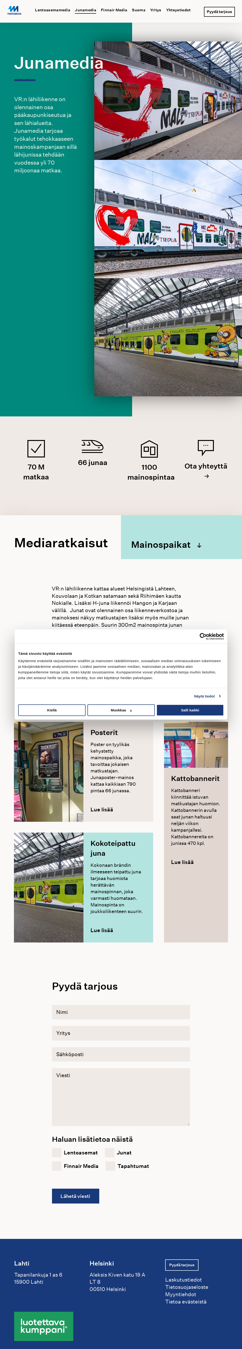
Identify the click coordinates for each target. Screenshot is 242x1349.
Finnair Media (114, 10)
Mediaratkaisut (61, 543)
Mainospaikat (162, 544)
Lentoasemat (81, 1153)
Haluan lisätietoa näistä (92, 1139)
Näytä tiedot (204, 696)
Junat (124, 1153)
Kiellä (51, 710)
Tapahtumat (133, 1166)
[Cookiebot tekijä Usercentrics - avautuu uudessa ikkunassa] (203, 636)
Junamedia (85, 10)
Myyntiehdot (180, 1294)
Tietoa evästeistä (186, 1301)
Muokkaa (121, 710)
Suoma (138, 10)
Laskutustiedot (183, 1279)
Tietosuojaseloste (186, 1286)
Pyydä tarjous (219, 10)
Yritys (155, 10)
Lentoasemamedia (52, 10)
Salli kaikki (190, 710)
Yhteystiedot (178, 10)
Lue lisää (102, 809)
